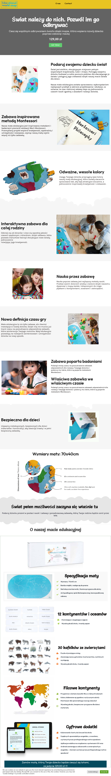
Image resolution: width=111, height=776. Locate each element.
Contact (68, 3)
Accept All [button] (104, 772)
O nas (58, 3)
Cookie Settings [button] (93, 772)
